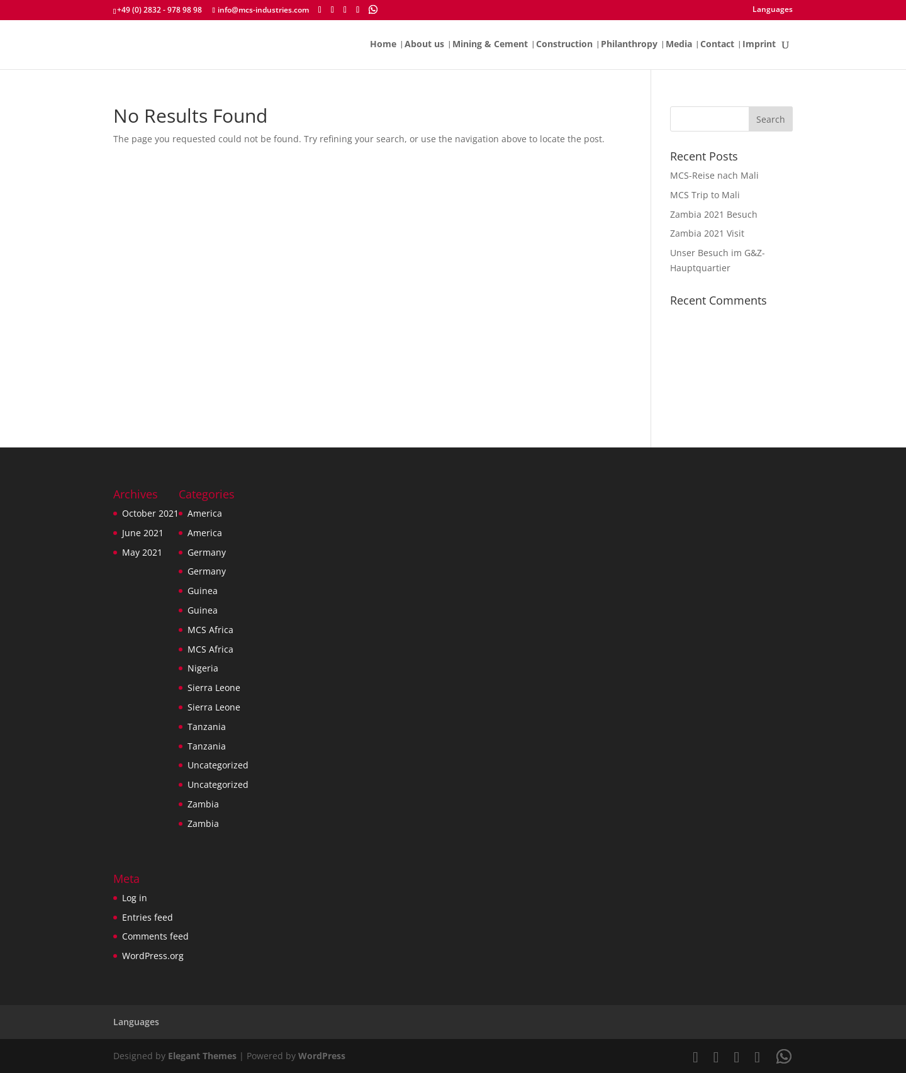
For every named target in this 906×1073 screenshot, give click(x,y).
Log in (134, 898)
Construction (564, 45)
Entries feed (147, 917)
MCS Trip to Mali (705, 195)
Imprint (759, 45)
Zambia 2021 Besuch (714, 214)
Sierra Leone (213, 688)
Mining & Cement (490, 45)
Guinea (202, 591)
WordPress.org (153, 956)
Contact (717, 45)
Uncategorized (218, 765)
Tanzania (206, 727)
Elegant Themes (202, 1056)
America (204, 513)
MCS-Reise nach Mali (714, 175)
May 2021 (142, 552)
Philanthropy (629, 45)
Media (679, 45)
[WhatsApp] (373, 9)
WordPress (321, 1056)
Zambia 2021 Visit (707, 233)
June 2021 (143, 533)
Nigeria (202, 668)
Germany (206, 552)
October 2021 (150, 513)
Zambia (203, 804)
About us (424, 45)
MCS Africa (210, 630)
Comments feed (155, 936)
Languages (772, 10)
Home (383, 45)
